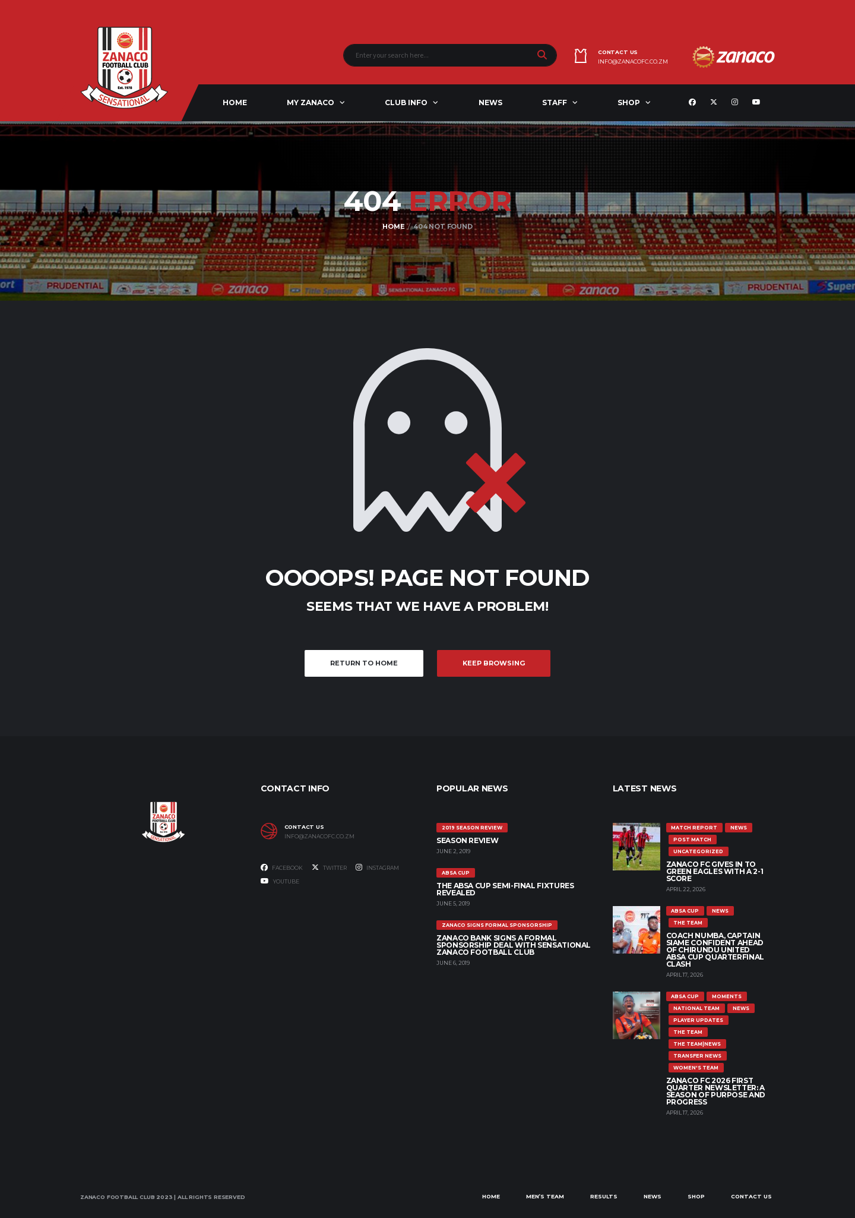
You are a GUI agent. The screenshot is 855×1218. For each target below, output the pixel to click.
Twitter (329, 867)
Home (235, 102)
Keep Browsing (494, 663)
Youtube (280, 881)
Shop (629, 102)
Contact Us (751, 1196)
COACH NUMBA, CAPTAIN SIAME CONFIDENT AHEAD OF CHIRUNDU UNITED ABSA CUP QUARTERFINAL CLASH (715, 949)
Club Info (406, 102)
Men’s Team (545, 1196)
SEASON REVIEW (467, 840)
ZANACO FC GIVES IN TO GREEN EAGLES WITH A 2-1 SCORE (715, 871)
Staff (554, 102)
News (490, 102)
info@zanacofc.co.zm (633, 62)
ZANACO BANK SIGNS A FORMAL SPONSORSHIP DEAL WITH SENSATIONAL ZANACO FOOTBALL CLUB (513, 945)
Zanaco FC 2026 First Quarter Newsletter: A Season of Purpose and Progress (715, 1091)
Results (604, 1196)
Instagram (377, 867)
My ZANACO (310, 102)
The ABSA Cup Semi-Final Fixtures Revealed (505, 889)
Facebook (282, 867)
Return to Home (364, 663)
